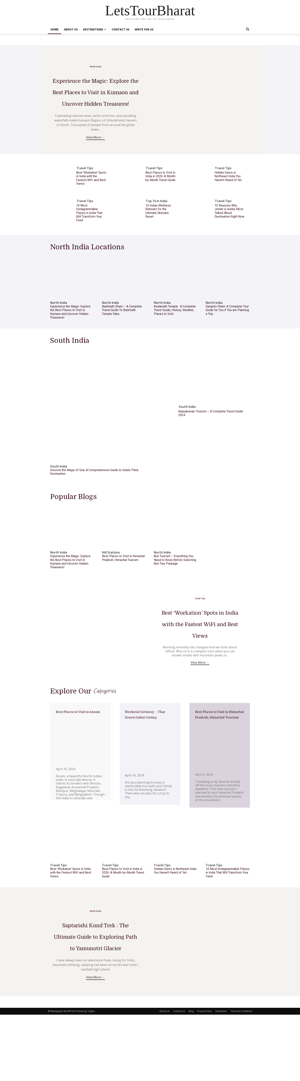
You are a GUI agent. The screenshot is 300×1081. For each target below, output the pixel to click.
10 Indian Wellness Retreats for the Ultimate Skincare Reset (158, 240)
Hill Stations (111, 581)
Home (55, 29)
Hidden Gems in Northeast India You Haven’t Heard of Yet (228, 205)
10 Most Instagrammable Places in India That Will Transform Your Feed (89, 242)
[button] (247, 30)
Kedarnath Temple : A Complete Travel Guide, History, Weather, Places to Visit (175, 339)
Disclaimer (221, 1077)
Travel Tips (85, 197)
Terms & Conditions (241, 1077)
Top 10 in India (156, 230)
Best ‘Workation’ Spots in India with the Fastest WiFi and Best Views (91, 207)
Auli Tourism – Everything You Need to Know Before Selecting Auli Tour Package (175, 589)
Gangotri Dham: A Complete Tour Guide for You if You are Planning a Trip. (227, 339)
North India (95, 64)
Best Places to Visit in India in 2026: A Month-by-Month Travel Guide (160, 205)
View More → (95, 169)
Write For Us (144, 29)
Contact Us (120, 29)
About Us (71, 29)
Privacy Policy (204, 1077)
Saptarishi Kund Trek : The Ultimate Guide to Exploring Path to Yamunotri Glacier (95, 995)
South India (58, 495)
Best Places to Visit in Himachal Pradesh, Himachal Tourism (123, 587)
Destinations (94, 29)
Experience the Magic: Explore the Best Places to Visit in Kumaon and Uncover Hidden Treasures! (70, 341)
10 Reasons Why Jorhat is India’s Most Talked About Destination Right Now (229, 240)
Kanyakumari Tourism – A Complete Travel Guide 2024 (210, 442)
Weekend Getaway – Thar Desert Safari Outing (147, 765)
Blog (191, 1077)
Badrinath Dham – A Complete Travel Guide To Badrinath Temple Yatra (122, 339)
